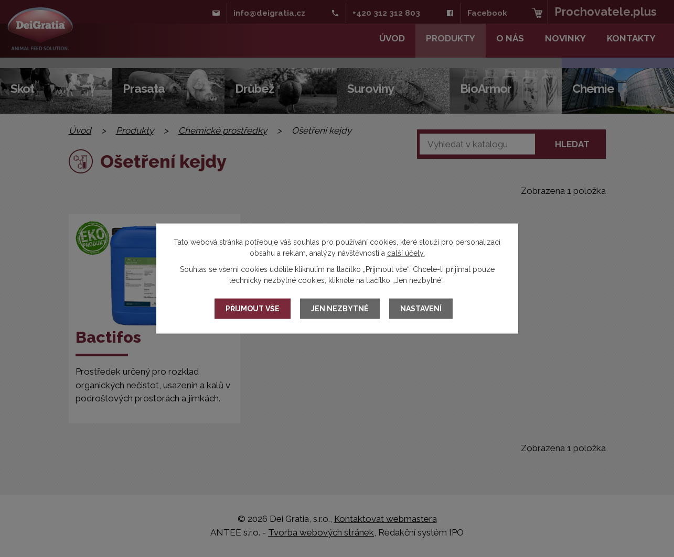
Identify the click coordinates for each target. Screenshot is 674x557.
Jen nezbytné (340, 308)
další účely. (406, 252)
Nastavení (421, 308)
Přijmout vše (253, 308)
